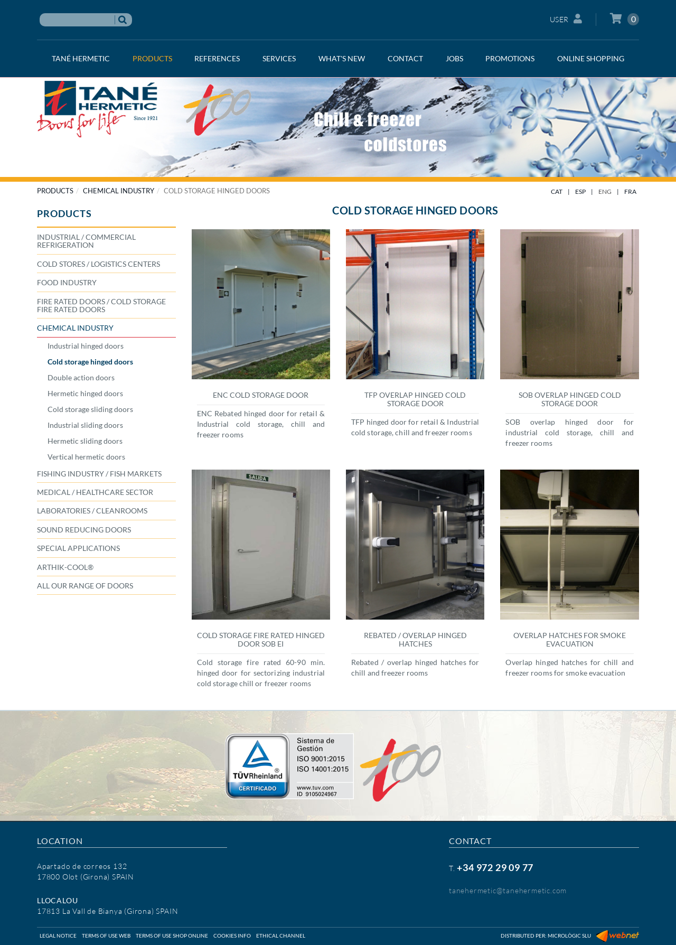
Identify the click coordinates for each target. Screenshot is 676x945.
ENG (605, 191)
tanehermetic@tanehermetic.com (508, 890)
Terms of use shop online (172, 935)
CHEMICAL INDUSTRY (118, 190)
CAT (556, 191)
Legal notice (58, 935)
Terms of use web (106, 935)
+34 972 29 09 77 (495, 867)
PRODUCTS (55, 190)
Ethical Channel (280, 935)
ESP (580, 191)
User (566, 19)
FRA (630, 191)
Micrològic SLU (569, 935)
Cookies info (232, 935)
